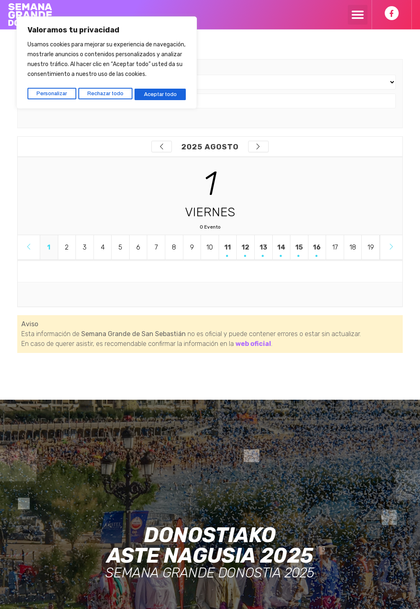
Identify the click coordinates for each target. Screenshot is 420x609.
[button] (358, 15)
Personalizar (51, 91)
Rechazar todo (105, 91)
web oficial (253, 344)
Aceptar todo (161, 91)
